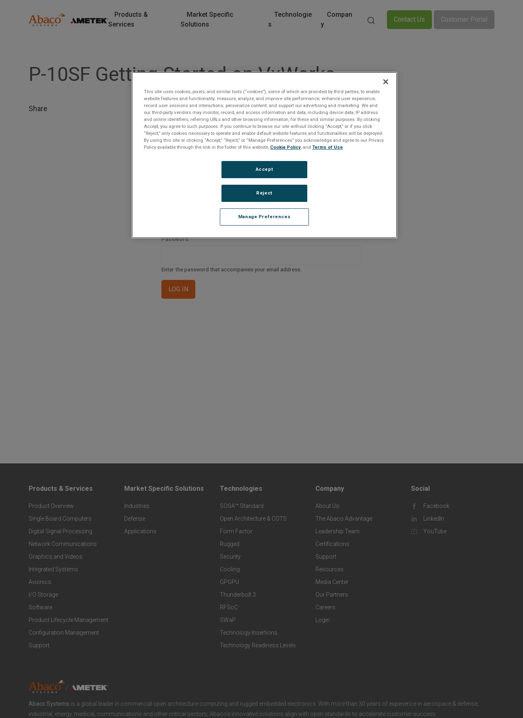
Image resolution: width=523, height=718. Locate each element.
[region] (264, 155)
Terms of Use (327, 147)
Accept (264, 169)
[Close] (386, 82)
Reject (264, 193)
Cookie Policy (285, 147)
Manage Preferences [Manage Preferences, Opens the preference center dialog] (264, 216)
